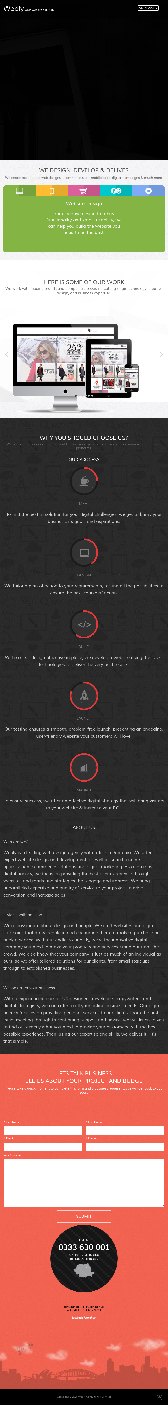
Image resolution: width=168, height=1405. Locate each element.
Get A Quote (148, 8)
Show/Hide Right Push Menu (162, 8)
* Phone (91, 1138)
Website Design (84, 204)
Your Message (12, 1155)
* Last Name (94, 1122)
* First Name (12, 1122)
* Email (8, 1138)
